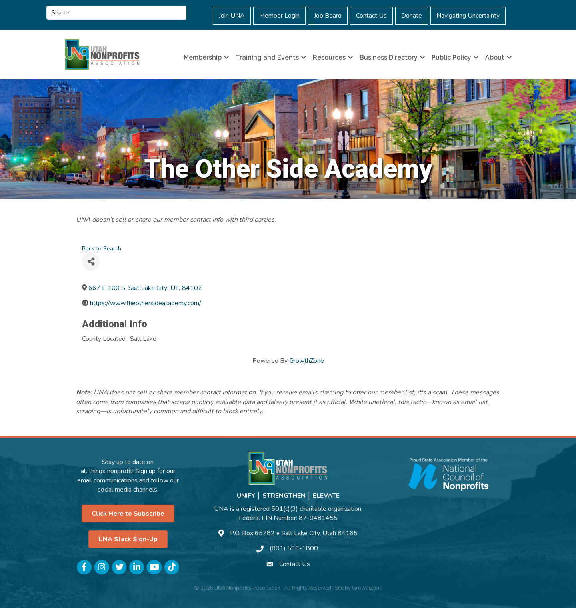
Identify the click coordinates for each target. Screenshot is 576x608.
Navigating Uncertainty (468, 15)
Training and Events (267, 57)
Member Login (279, 15)
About (494, 57)
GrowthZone (306, 360)
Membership (203, 57)
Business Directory (389, 57)
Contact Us (371, 15)
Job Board (328, 15)
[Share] (91, 262)
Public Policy (451, 57)
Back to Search (101, 248)
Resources (329, 57)
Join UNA (232, 15)
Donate (411, 15)
